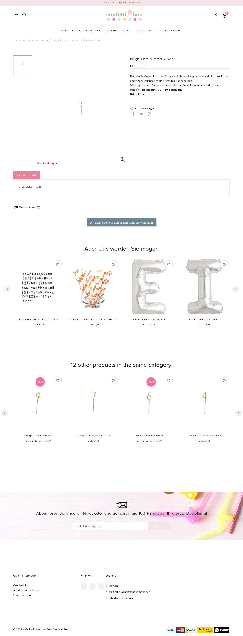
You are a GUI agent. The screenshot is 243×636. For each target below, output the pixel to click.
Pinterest (149, 114)
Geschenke (111, 30)
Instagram (101, 586)
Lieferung (112, 585)
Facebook (83, 586)
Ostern (176, 30)
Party (64, 30)
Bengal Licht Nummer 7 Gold (94, 435)
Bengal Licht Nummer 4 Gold (205, 435)
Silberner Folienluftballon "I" (204, 319)
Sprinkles (162, 30)
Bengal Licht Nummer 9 (38, 435)
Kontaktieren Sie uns (119, 598)
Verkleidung (144, 30)
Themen (76, 30)
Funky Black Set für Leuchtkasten (38, 319)
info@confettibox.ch (26, 590)
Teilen (133, 114)
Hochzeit (127, 30)
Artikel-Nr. (26, 187)
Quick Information (25, 576)
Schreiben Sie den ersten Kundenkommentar (121, 223)
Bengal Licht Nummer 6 (149, 435)
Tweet (141, 114)
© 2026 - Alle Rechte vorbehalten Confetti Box (40, 629)
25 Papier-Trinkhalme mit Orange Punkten (94, 319)
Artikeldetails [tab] (26, 175)
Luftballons (93, 30)
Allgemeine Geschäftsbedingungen (128, 591)
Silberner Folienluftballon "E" (149, 319)
